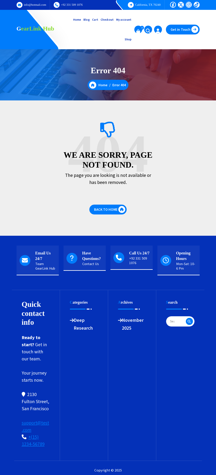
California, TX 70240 (148, 4)
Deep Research (83, 324)
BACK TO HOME (109, 209)
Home (77, 19)
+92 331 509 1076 (72, 4)
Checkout (107, 19)
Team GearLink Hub (45, 266)
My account (124, 19)
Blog (86, 19)
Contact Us (90, 264)
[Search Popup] (148, 29)
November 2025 (133, 324)
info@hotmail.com (35, 4)
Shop (128, 39)
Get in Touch (184, 29)
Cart (95, 19)
